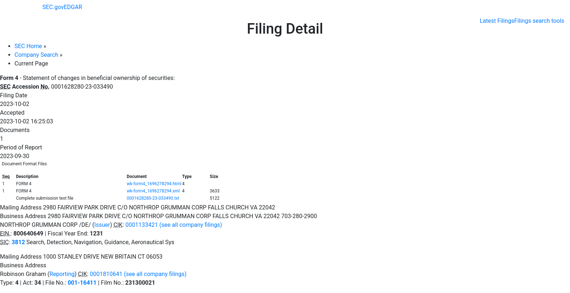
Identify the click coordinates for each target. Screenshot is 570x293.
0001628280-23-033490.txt (153, 198)
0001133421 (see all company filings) (173, 224)
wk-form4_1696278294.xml (153, 191)
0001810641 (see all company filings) (138, 274)
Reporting (62, 274)
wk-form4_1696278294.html (154, 183)
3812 (18, 242)
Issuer (102, 224)
